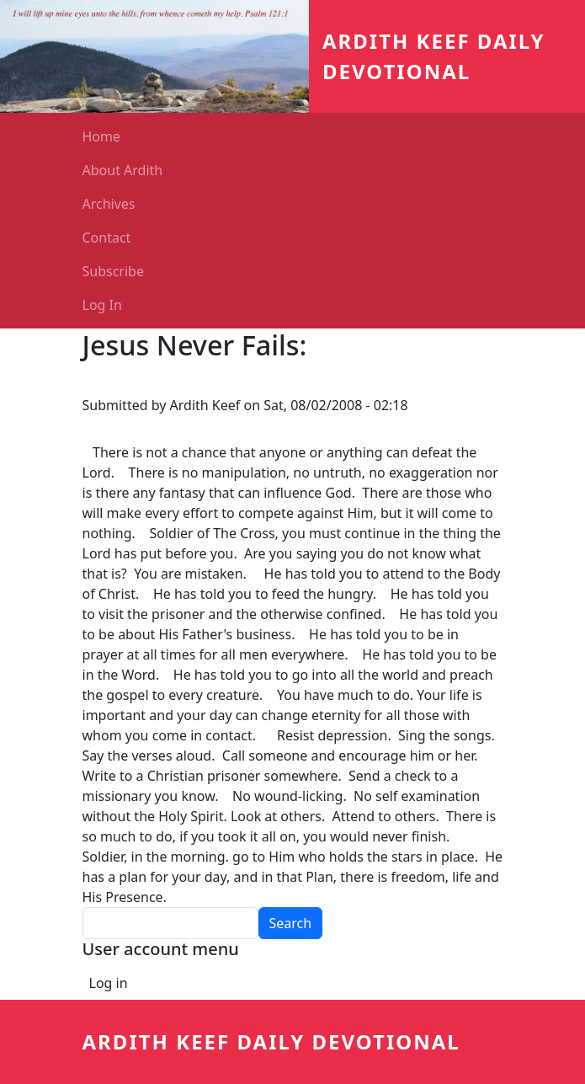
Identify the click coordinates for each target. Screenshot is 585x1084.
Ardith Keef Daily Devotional (271, 1041)
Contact (106, 237)
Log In (102, 305)
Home (101, 136)
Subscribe (113, 271)
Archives (109, 204)
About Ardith (122, 170)
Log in (108, 983)
